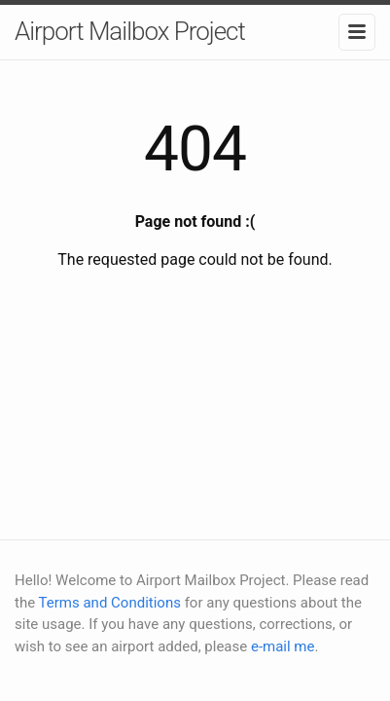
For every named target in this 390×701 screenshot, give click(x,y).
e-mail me (283, 646)
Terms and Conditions (110, 602)
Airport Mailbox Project (130, 31)
